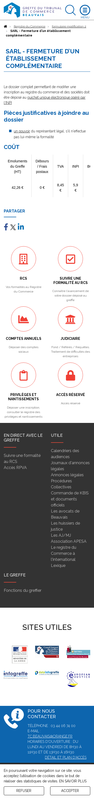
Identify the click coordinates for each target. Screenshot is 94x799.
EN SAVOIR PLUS (72, 781)
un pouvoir (22, 131)
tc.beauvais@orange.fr (50, 736)
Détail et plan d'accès (65, 757)
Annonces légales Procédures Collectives (67, 481)
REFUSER (23, 791)
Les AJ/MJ (61, 535)
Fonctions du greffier (22, 590)
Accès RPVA (15, 467)
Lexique (58, 565)
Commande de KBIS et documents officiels (70, 499)
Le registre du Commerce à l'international (63, 553)
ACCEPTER (70, 791)
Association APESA (68, 541)
